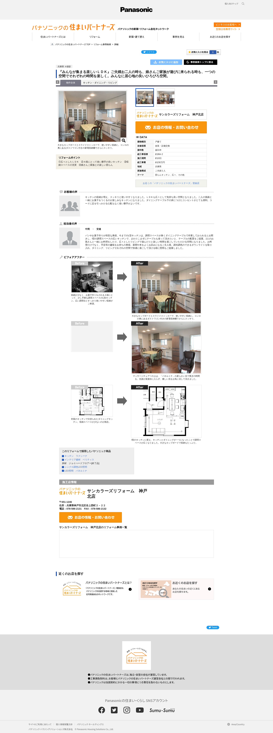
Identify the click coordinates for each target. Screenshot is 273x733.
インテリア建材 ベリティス (79, 459)
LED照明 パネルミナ (76, 470)
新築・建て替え (136, 36)
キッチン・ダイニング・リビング (100, 82)
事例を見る (178, 36)
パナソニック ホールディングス (90, 724)
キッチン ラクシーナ (76, 456)
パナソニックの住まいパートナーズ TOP (72, 44)
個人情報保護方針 (64, 724)
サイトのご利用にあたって (40, 724)
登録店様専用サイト (226, 29)
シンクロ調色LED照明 (76, 467)
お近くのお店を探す (220, 36)
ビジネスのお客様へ (226, 24)
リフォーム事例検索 (102, 44)
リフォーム (94, 36)
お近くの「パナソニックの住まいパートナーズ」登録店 (171, 183)
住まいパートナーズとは (53, 36)
